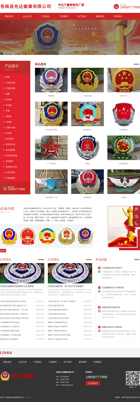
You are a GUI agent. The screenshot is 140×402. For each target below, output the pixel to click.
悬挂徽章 (9, 161)
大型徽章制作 (124, 163)
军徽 (8, 111)
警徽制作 (51, 96)
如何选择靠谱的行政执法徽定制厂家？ (14, 305)
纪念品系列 (10, 172)
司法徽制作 (124, 130)
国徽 (8, 94)
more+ (41, 260)
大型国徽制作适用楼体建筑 (10, 322)
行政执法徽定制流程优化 (57, 314)
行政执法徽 (10, 83)
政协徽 (8, 99)
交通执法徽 (10, 128)
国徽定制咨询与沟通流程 (112, 327)
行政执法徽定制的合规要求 (57, 310)
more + (137, 64)
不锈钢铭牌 (10, 178)
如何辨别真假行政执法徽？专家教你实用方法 (15, 314)
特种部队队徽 (11, 156)
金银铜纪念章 (11, 167)
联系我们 (118, 16)
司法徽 (8, 105)
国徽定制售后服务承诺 (111, 307)
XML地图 (27, 397)
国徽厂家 (123, 96)
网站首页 (9, 16)
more (3, 251)
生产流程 (82, 16)
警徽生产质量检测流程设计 (57, 322)
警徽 (8, 77)
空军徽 (8, 133)
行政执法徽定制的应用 (56, 305)
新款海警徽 (10, 150)
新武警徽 (9, 139)
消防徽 (8, 116)
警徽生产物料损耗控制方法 (57, 331)
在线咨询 (94, 383)
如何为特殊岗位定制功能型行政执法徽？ (14, 318)
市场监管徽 (10, 88)
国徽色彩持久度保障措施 (9, 339)
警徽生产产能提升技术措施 (57, 339)
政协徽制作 (87, 130)
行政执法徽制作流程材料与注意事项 (17, 286)
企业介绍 (27, 16)
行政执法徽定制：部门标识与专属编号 (66, 286)
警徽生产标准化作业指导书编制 (59, 335)
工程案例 (64, 16)
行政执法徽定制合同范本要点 (58, 318)
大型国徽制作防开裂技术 (112, 268)
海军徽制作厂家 (51, 197)
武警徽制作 (87, 197)
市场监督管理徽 (51, 130)
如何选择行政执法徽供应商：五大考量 (14, 310)
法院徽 (8, 122)
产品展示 (45, 16)
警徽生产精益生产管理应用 (57, 326)
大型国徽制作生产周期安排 (113, 288)
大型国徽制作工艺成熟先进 (10, 326)
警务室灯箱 (10, 144)
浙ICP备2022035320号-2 (131, 397)
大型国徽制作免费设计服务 (10, 331)
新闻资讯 (100, 16)
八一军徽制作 (51, 163)
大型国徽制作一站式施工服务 (10, 335)
